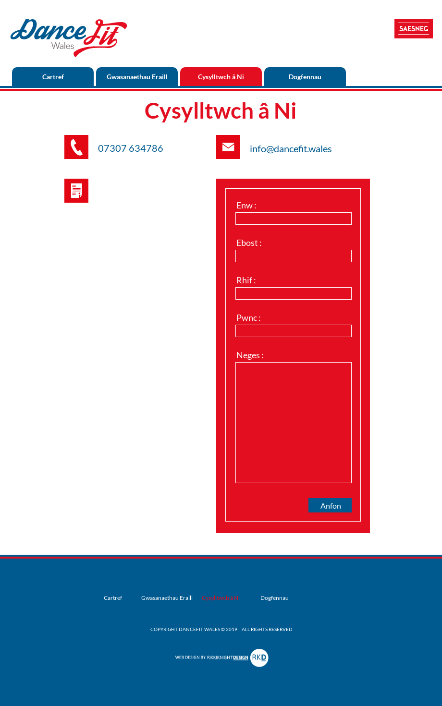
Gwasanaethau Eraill (137, 77)
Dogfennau (305, 77)
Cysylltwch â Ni (221, 77)
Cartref (53, 77)
